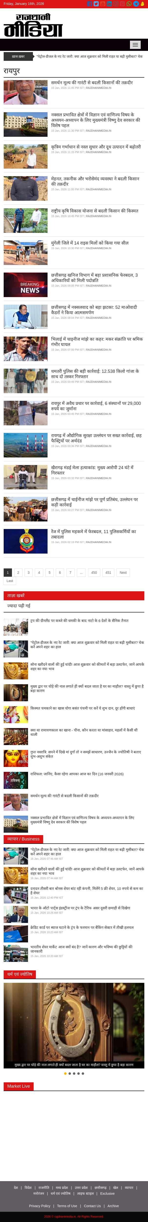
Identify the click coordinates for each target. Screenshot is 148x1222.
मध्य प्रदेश (62, 1188)
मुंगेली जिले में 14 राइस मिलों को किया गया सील (89, 243)
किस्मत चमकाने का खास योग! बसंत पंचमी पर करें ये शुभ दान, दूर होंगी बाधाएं (82, 708)
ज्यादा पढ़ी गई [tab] (18, 605)
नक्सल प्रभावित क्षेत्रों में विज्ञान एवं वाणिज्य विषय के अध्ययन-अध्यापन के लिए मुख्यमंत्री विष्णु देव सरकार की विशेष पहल (95, 120)
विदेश (28, 1188)
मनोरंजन (38, 1193)
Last (10, 581)
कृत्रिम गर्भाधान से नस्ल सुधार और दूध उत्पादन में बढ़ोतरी (96, 147)
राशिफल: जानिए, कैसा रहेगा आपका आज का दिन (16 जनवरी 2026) (77, 774)
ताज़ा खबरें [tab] (15, 595)
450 (94, 573)
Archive (113, 1206)
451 (108, 573)
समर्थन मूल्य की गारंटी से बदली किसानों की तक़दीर (92, 82)
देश (16, 1188)
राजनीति (44, 1188)
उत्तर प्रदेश (81, 1188)
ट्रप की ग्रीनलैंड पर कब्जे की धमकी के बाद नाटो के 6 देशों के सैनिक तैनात (79, 621)
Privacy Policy (39, 1206)
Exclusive (107, 1193)
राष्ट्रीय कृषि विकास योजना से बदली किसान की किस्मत (94, 211)
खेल (115, 1188)
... (81, 573)
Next (123, 573)
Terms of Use (67, 1206)
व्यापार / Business (23, 839)
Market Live (18, 1086)
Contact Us (92, 1206)
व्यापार (129, 1188)
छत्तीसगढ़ (101, 1188)
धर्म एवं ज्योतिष (19, 974)
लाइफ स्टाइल (85, 1193)
